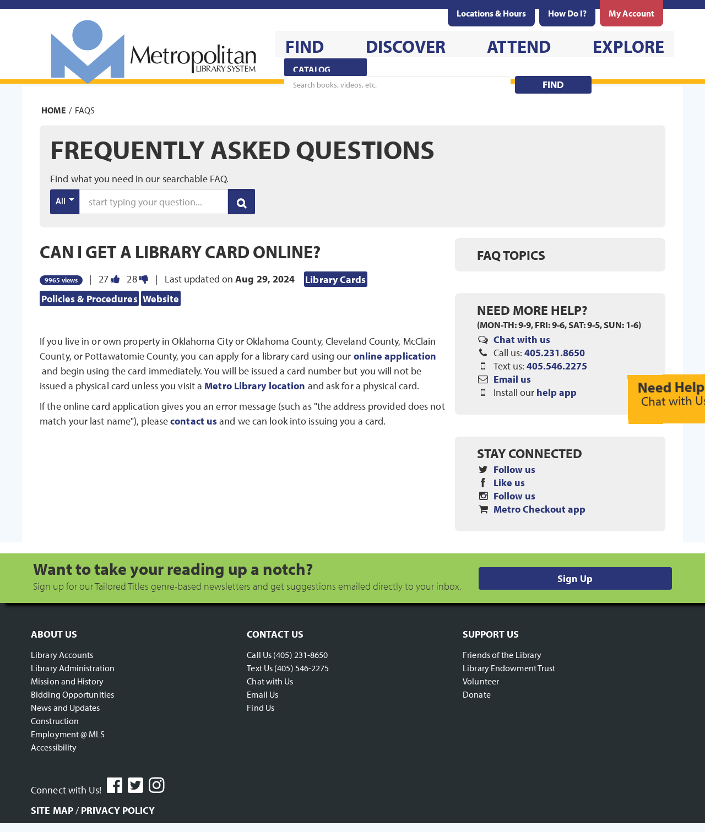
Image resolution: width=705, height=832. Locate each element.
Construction (55, 720)
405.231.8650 (554, 352)
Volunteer (481, 681)
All (65, 200)
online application (395, 356)
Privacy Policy (118, 810)
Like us (509, 482)
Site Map (52, 810)
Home (53, 110)
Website (161, 298)
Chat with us (522, 339)
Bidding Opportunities (72, 694)
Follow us (514, 469)
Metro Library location (254, 385)
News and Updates (65, 707)
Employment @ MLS (68, 733)
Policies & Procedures (89, 298)
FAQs (85, 110)
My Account (631, 13)
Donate (477, 694)
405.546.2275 (557, 366)
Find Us (260, 707)
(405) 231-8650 (300, 654)
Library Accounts (62, 654)
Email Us (262, 694)
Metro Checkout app (539, 509)
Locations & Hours (491, 13)
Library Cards (335, 279)
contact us (193, 421)
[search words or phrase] (153, 201)
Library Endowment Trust (509, 667)
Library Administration (73, 667)
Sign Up (575, 578)
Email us (512, 379)
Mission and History (67, 681)
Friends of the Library (502, 654)
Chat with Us (270, 681)
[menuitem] (491, 13)
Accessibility (54, 747)
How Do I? (567, 13)
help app (556, 392)
